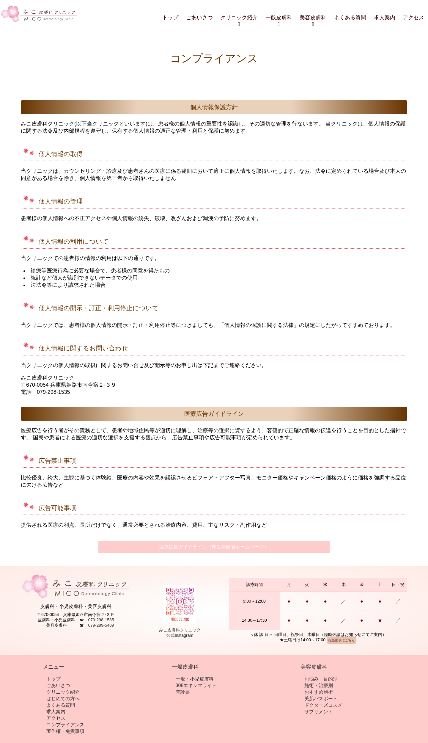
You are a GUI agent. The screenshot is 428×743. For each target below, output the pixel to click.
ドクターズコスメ (323, 705)
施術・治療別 (318, 685)
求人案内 (384, 18)
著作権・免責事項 (65, 731)
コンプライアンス (65, 724)
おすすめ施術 (318, 692)
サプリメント (318, 711)
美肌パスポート (321, 698)
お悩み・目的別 (321, 678)
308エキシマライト (196, 685)
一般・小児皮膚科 (195, 678)
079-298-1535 (101, 619)
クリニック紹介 (239, 21)
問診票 (183, 692)
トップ (170, 18)
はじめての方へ (63, 698)
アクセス (413, 18)
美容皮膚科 (313, 21)
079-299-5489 (101, 625)
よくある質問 (350, 18)
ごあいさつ (199, 18)
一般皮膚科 (278, 21)
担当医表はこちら (341, 640)
